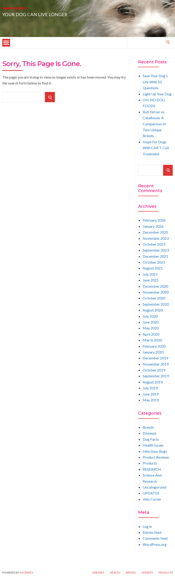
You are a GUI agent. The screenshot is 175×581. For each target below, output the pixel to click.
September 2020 (156, 304)
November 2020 (156, 292)
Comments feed (155, 538)
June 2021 (151, 280)
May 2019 (151, 400)
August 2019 (153, 382)
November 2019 (156, 364)
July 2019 (150, 388)
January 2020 (153, 352)
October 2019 (154, 370)
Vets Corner (152, 499)
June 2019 (151, 394)
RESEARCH (152, 469)
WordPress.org (155, 544)
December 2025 (155, 232)
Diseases (150, 433)
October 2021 (154, 262)
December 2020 (155, 286)
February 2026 (154, 220)
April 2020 (151, 334)
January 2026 (153, 226)
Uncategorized (154, 487)
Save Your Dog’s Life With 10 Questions (155, 82)
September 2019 (156, 376)
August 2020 (153, 310)
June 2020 (151, 322)
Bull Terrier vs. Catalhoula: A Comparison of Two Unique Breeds (154, 124)
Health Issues (153, 445)
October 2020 (154, 298)
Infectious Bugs (155, 451)
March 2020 (152, 340)
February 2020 (154, 346)
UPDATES (151, 493)
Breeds (148, 427)
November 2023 (156, 238)
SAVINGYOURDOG (37, 11)
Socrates (26, 572)
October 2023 (154, 244)
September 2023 (156, 250)
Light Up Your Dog (157, 94)
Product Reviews (156, 457)
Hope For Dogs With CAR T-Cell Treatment (156, 148)
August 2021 (153, 268)
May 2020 (151, 328)
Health (115, 572)
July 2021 (150, 274)
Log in (147, 526)
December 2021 (155, 256)
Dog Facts (151, 439)
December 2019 (155, 358)
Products (150, 463)
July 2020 (150, 316)
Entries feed (152, 532)
